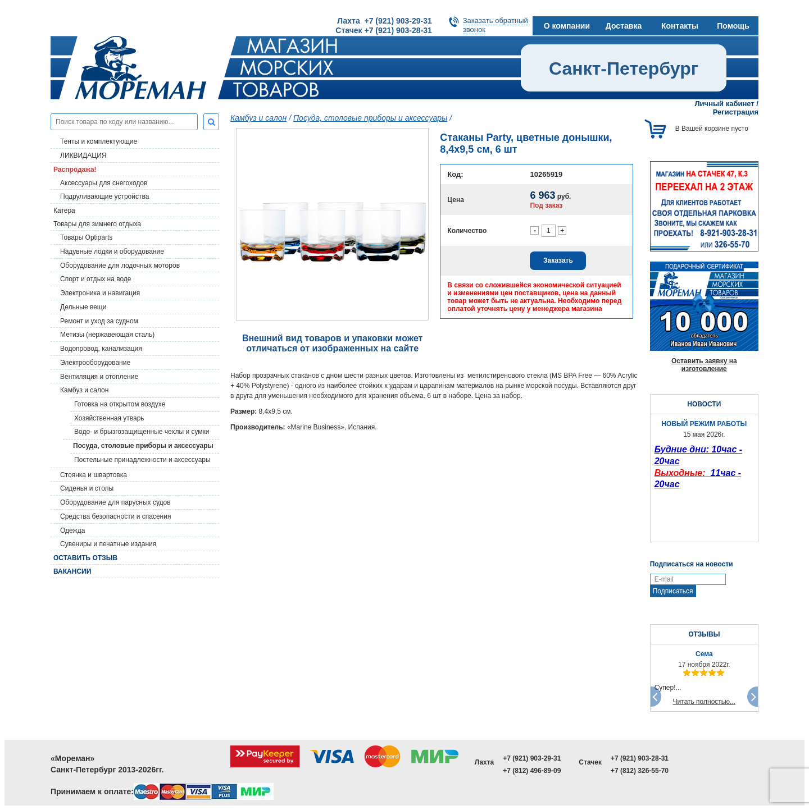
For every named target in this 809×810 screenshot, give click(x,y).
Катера (64, 210)
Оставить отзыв (85, 558)
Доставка (624, 25)
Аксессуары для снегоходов (103, 183)
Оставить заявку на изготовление (704, 365)
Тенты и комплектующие (98, 141)
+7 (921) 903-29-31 (532, 758)
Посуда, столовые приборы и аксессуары (143, 446)
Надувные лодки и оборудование (112, 251)
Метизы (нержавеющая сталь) (107, 334)
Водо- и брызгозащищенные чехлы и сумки (142, 432)
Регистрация (735, 112)
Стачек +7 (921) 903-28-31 (383, 30)
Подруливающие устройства (104, 196)
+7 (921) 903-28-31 (640, 758)
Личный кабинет (724, 103)
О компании (567, 25)
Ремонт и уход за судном (99, 321)
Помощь (733, 25)
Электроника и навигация (100, 293)
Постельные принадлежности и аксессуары (142, 460)
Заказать (558, 260)
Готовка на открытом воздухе (119, 404)
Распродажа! (75, 169)
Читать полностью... (704, 702)
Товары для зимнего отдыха (97, 224)
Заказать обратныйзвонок (495, 25)
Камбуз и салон (258, 117)
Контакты (679, 25)
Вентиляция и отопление (99, 377)
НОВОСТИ (704, 404)
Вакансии (72, 571)
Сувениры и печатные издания (108, 544)
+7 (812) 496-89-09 (532, 771)
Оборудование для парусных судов (115, 502)
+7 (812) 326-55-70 (640, 771)
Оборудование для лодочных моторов (120, 265)
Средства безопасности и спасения (115, 516)
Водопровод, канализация (101, 349)
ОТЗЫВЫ (704, 634)
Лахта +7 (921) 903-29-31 (384, 20)
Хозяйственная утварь (109, 418)
